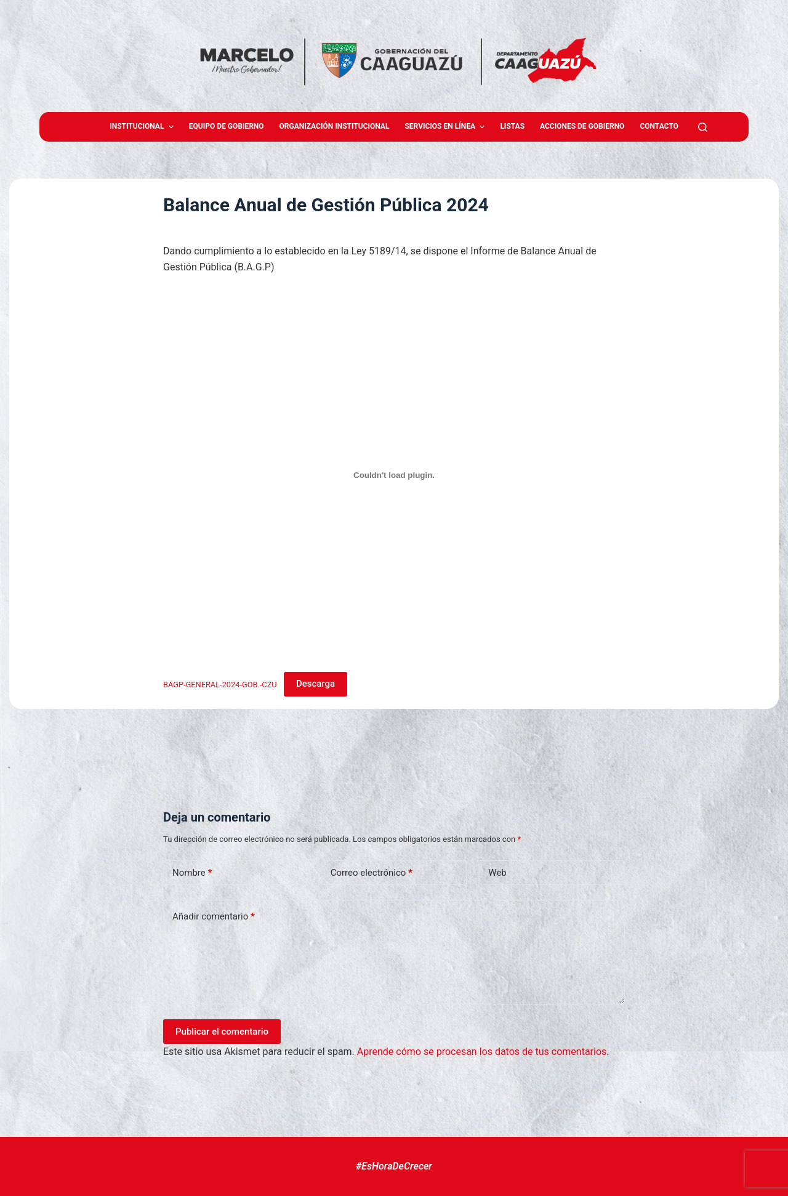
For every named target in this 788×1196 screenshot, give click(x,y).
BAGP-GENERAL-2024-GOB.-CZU (220, 684)
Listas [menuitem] (512, 126)
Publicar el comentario (221, 1031)
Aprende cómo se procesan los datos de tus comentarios (481, 1051)
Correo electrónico (371, 873)
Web (497, 872)
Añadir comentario (213, 916)
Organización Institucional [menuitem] (334, 126)
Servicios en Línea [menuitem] (446, 126)
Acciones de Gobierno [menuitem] (582, 126)
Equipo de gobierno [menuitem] (226, 126)
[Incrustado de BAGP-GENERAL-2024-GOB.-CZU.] (394, 475)
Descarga (315, 683)
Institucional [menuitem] (143, 126)
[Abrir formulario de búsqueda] (702, 127)
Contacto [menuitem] (659, 126)
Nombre (192, 873)
